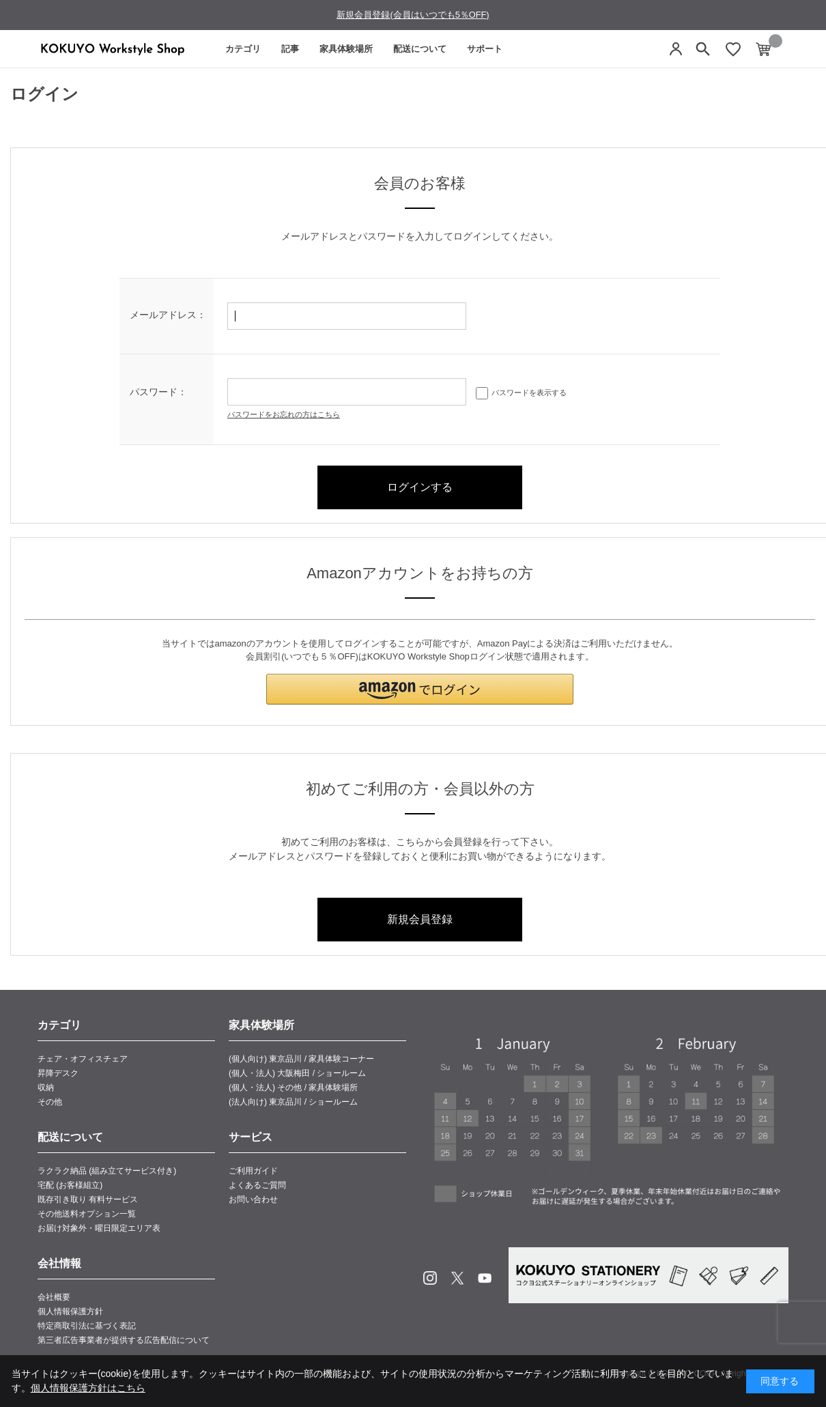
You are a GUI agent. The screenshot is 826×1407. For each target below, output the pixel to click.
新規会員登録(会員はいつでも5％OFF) (413, 15)
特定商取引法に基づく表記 (87, 1326)
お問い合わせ (253, 1199)
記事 (290, 49)
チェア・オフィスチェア (83, 1059)
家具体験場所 (346, 49)
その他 (50, 1102)
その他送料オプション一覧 (87, 1214)
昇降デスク (58, 1073)
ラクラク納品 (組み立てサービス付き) (107, 1171)
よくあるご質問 (257, 1185)
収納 (46, 1087)
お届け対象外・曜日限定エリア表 (99, 1228)
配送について (419, 49)
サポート (484, 49)
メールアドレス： (168, 314)
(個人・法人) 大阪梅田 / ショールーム (297, 1073)
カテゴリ (243, 49)
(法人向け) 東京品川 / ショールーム (293, 1102)
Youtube (484, 1278)
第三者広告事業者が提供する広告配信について (124, 1340)
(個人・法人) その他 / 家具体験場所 (293, 1087)
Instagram (430, 1278)
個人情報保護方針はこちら (88, 1387)
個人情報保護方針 (70, 1311)
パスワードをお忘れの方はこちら (283, 414)
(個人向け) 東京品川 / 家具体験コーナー (301, 1059)
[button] (419, 689)
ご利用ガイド (253, 1171)
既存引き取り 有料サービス (88, 1199)
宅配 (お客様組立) (70, 1185)
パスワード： (158, 391)
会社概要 (54, 1297)
